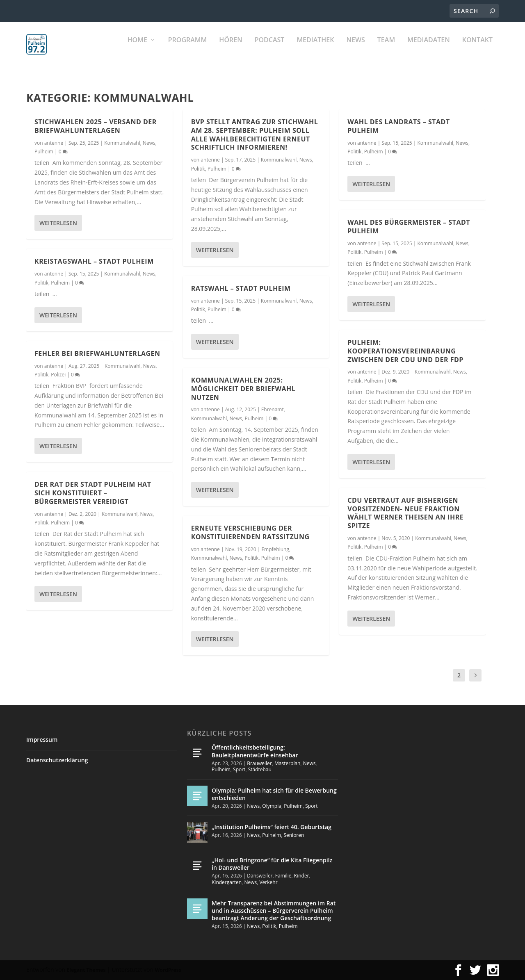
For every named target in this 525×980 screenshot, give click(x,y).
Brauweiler (259, 763)
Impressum (41, 739)
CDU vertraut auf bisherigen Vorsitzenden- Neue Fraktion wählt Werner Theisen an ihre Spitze (405, 512)
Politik (41, 282)
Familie (283, 875)
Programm (187, 49)
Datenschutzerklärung (57, 760)
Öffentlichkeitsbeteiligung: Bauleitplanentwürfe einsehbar (255, 751)
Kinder (301, 875)
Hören (230, 49)
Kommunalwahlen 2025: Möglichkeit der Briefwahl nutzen (243, 389)
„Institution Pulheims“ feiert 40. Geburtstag (271, 827)
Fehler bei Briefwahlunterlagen (97, 353)
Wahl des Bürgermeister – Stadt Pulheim (408, 226)
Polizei (58, 374)
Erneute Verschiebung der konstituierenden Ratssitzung (250, 532)
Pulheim (43, 151)
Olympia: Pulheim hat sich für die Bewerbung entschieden (274, 794)
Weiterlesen (58, 223)
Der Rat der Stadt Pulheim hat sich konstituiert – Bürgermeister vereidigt (92, 493)
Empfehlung (275, 548)
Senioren (293, 835)
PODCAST (270, 49)
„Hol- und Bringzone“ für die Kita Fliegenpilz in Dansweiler (272, 863)
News (355, 49)
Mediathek (315, 49)
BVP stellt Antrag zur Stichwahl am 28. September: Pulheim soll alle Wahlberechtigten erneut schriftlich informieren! (254, 134)
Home (137, 49)
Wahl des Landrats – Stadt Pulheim (398, 126)
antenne (54, 142)
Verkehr (268, 882)
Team (386, 49)
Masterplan (287, 763)
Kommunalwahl (122, 142)
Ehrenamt (272, 409)
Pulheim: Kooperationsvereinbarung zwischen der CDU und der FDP (405, 350)
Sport (239, 769)
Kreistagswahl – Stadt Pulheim (94, 261)
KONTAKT (477, 49)
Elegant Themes (86, 969)
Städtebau (260, 769)
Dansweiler (259, 875)
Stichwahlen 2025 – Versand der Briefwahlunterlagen (95, 125)
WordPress (168, 969)
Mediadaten (428, 49)
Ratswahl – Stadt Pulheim (241, 287)
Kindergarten (227, 882)
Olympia (271, 805)
